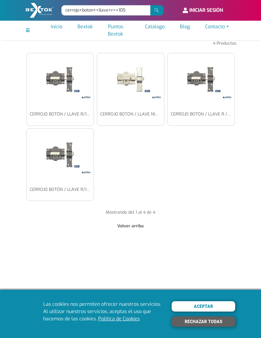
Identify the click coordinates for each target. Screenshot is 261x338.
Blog (185, 26)
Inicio (56, 26)
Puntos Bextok (115, 30)
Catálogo (155, 26)
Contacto (215, 26)
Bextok (85, 26)
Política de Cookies (119, 319)
